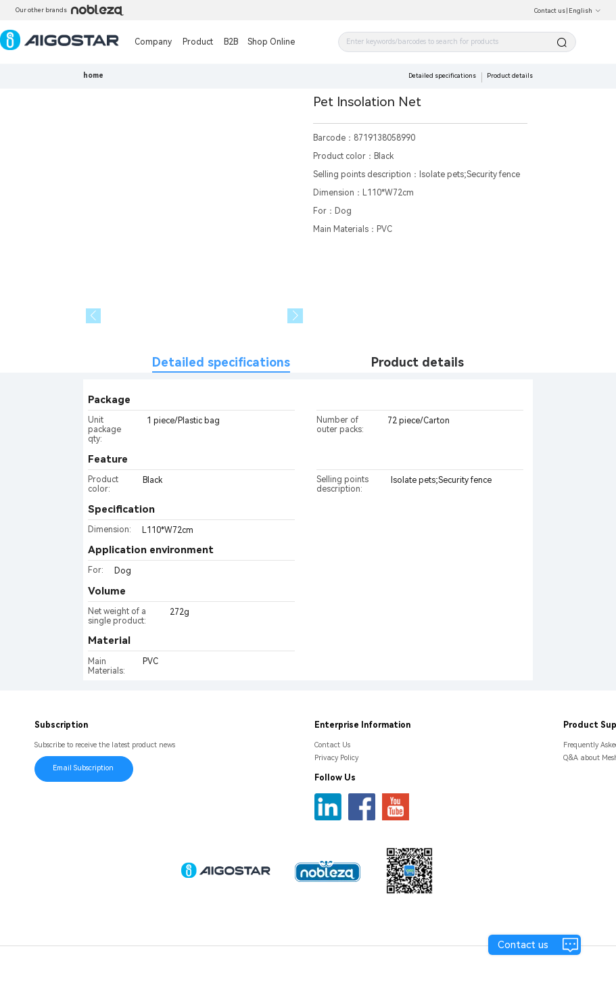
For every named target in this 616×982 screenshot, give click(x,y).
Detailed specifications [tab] (221, 362)
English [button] (585, 10)
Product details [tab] (417, 362)
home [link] (93, 75)
